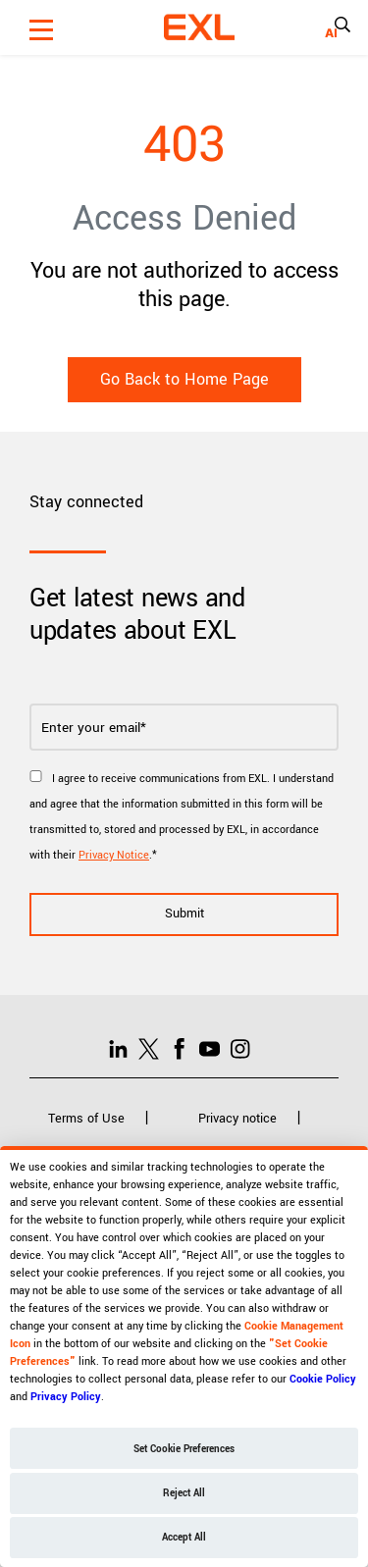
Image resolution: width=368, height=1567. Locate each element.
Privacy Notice (114, 855)
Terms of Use (86, 1118)
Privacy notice (237, 1118)
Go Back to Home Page (184, 379)
